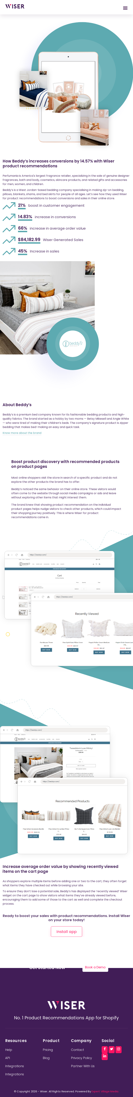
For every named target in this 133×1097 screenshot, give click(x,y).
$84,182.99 (29, 240)
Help (8, 1050)
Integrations (14, 1066)
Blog (46, 1058)
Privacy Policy (81, 1058)
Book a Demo (95, 967)
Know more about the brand (22, 433)
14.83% (25, 217)
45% (22, 251)
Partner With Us (83, 1066)
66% (22, 228)
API (7, 1058)
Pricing (48, 1050)
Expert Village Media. (105, 1091)
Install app (66, 931)
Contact (77, 1050)
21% (22, 205)
